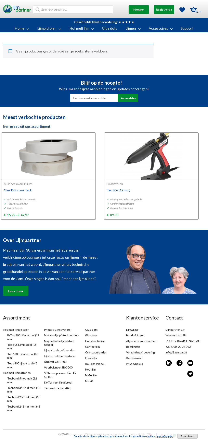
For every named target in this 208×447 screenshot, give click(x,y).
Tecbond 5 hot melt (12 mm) (22, 380)
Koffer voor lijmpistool (58, 382)
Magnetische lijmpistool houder (59, 342)
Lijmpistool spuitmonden (59, 350)
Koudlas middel (94, 363)
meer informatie (164, 436)
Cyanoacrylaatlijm (96, 352)
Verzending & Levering (140, 352)
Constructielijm (95, 341)
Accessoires (161, 28)
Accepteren (187, 436)
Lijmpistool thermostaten (60, 356)
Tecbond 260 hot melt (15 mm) (23, 398)
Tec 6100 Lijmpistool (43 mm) (22, 355)
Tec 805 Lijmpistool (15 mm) (22, 346)
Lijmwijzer (132, 329)
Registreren (164, 9)
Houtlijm (90, 369)
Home (22, 28)
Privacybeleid (134, 363)
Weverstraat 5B (176, 335)
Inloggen (138, 9)
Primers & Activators (57, 329)
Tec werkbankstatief (57, 388)
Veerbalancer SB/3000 (58, 367)
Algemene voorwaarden (141, 341)
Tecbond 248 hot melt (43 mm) (23, 408)
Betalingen (133, 346)
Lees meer (16, 291)
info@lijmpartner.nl (176, 352)
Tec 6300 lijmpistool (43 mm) (22, 365)
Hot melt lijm (81, 28)
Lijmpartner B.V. (175, 329)
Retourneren (134, 358)
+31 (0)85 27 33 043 (178, 346)
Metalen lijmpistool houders (61, 335)
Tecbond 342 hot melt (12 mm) (23, 389)
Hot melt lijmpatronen (17, 372)
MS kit (89, 381)
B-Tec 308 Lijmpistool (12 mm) (23, 337)
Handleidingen (135, 335)
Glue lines (91, 335)
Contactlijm (92, 346)
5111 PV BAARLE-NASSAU (183, 341)
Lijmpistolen (49, 28)
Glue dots (109, 28)
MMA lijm (91, 375)
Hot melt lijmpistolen (16, 329)
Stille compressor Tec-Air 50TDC (60, 374)
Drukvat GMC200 (55, 361)
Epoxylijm (91, 358)
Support (187, 28)
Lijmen (133, 28)
